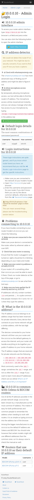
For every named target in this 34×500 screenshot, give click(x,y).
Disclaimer (6, 494)
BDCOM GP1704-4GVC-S (11, 462)
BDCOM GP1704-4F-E (10, 466)
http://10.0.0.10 (15, 183)
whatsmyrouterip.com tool (15, 76)
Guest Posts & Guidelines (10, 491)
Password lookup (20, 197)
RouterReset (7, 2)
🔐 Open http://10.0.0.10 (17, 47)
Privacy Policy (7, 497)
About (4, 485)
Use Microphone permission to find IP (15, 121)
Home (5, 8)
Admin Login (15, 8)
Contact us (6, 488)
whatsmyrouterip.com (9, 281)
